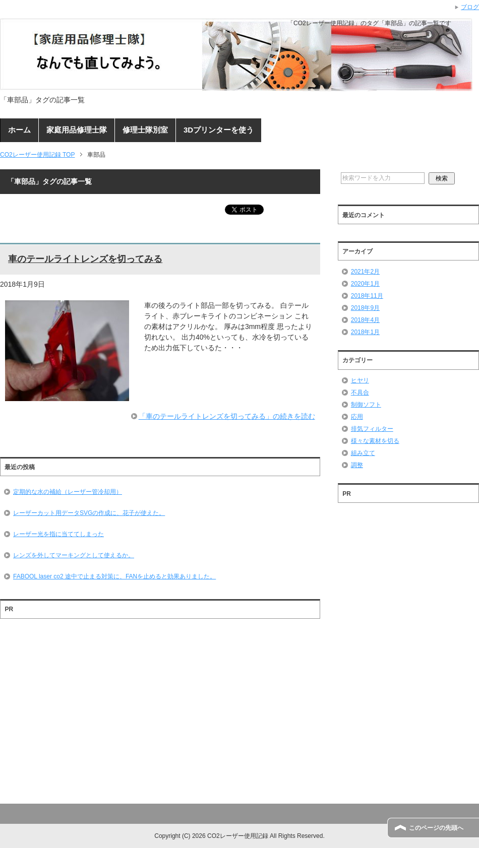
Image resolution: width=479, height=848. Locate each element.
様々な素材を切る (375, 440)
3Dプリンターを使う (219, 129)
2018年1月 (365, 332)
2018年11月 (367, 295)
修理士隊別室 (145, 129)
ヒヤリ (360, 380)
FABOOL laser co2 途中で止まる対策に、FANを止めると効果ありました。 (114, 576)
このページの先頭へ (436, 827)
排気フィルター (372, 428)
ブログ (470, 7)
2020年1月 (365, 283)
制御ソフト (366, 404)
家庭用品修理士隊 (76, 129)
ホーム (19, 129)
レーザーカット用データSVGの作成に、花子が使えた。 (89, 512)
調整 (357, 465)
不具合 (360, 392)
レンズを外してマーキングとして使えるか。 (73, 555)
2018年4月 (365, 319)
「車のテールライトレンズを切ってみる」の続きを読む (227, 416)
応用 (357, 416)
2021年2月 (365, 271)
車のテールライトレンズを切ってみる (85, 259)
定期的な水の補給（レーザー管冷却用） (67, 491)
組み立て (363, 452)
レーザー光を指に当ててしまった (58, 534)
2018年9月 (365, 307)
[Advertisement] (160, 711)
